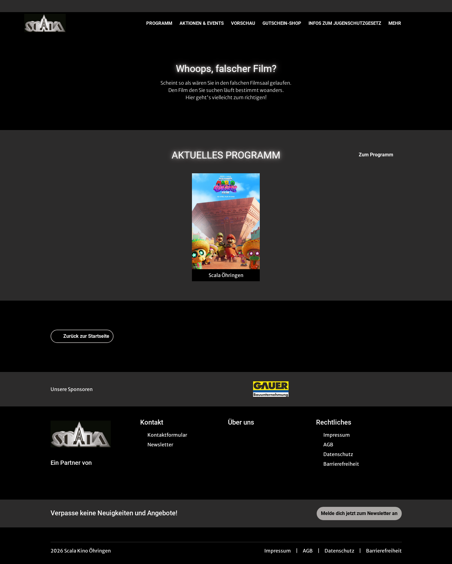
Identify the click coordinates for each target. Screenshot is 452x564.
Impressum (277, 551)
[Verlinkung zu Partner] (271, 389)
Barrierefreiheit (384, 551)
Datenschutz (339, 551)
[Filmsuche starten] (422, 23)
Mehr (398, 23)
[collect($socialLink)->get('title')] (11, 6)
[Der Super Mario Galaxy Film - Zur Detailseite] (226, 221)
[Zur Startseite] (66, 23)
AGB (308, 551)
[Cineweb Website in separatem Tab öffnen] (71, 470)
